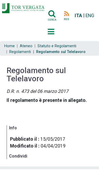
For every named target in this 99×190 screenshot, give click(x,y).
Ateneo (26, 46)
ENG (90, 15)
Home (9, 46)
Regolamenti (20, 52)
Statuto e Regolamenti (56, 46)
